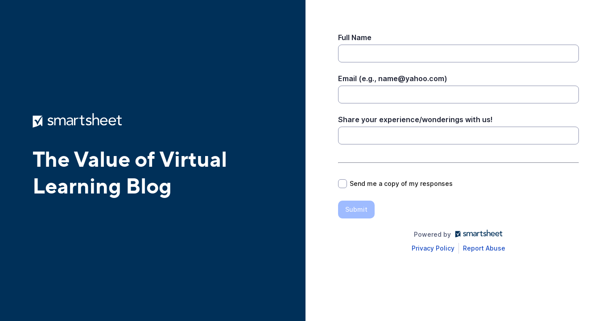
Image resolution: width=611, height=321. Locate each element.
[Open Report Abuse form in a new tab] (484, 248)
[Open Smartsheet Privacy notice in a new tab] (433, 248)
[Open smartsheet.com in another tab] (477, 234)
